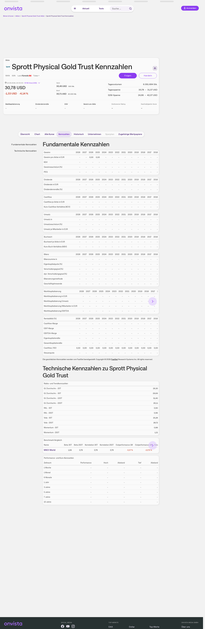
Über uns (185, 626)
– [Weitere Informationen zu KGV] (65, 108)
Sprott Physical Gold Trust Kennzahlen (60, 16)
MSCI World (49, 450)
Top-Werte (154, 626)
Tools (101, 8)
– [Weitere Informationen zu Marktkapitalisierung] (6, 108)
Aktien (17, 16)
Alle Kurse (49, 134)
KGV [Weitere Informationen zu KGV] (66, 104)
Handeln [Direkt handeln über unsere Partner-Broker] (148, 75)
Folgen (127, 75)
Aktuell (85, 8)
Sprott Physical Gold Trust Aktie (33, 16)
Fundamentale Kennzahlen (24, 144)
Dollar (132, 626)
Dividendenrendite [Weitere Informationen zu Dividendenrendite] (42, 104)
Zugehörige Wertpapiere (130, 134)
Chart (37, 134)
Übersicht (25, 134)
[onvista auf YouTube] (67, 627)
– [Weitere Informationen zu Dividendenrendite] (36, 108)
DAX (111, 626)
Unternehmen (94, 134)
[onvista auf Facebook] (62, 627)
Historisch (79, 134)
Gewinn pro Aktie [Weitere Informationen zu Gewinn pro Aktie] (89, 104)
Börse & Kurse (8, 16)
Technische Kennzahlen (25, 150)
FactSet (114, 359)
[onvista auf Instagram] (73, 627)
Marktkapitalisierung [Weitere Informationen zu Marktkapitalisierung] (12, 104)
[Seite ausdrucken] (155, 68)
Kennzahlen (64, 134)
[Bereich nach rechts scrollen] (152, 301)
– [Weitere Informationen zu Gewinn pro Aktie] (84, 108)
